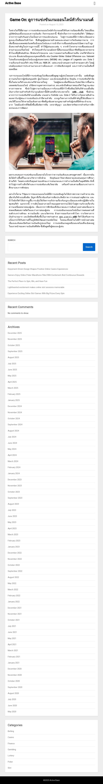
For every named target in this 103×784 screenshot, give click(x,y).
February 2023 (14, 540)
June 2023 (12, 516)
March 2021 (13, 650)
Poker (10, 762)
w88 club (77, 92)
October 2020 (14, 681)
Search (11, 240)
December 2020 (15, 669)
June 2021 (12, 632)
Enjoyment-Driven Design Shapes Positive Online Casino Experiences (38, 269)
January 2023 (14, 547)
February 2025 (14, 394)
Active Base (13, 3)
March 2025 (13, 388)
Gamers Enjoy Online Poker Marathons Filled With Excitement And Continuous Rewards (46, 275)
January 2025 (14, 400)
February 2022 (14, 595)
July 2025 (12, 363)
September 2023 (15, 498)
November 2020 (15, 675)
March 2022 (13, 589)
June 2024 (12, 443)
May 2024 (12, 449)
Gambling (12, 749)
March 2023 (13, 534)
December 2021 (15, 608)
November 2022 (15, 559)
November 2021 (15, 614)
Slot (9, 768)
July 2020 (12, 699)
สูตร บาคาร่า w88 (68, 216)
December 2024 (15, 406)
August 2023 (13, 504)
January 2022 (14, 601)
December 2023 (15, 479)
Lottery (11, 755)
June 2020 (12, 705)
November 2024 (15, 412)
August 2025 (13, 357)
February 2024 (14, 467)
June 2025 (12, 369)
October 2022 (14, 565)
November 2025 (15, 339)
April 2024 (12, 455)
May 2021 (12, 638)
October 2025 (14, 345)
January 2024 (14, 473)
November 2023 (15, 485)
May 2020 (12, 711)
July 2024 (12, 437)
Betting (11, 731)
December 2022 (15, 553)
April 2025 (12, 382)
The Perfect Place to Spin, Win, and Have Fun (27, 281)
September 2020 (15, 687)
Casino (11, 737)
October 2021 (14, 620)
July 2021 (12, 626)
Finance (11, 743)
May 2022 (12, 583)
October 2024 (14, 418)
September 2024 (15, 424)
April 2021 (12, 644)
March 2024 (13, 461)
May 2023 (12, 522)
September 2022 (15, 571)
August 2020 (13, 693)
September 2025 (15, 351)
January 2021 (14, 663)
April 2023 (12, 528)
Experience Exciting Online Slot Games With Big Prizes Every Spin (36, 293)
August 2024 (13, 431)
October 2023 (14, 492)
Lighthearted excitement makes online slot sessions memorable (36, 287)
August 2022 (13, 577)
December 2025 (15, 333)
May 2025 (12, 376)
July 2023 (12, 510)
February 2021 (14, 656)
